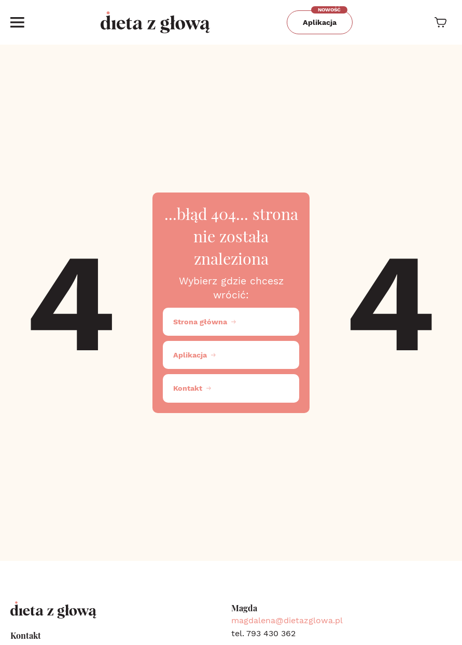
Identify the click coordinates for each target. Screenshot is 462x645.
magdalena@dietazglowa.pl (287, 620)
